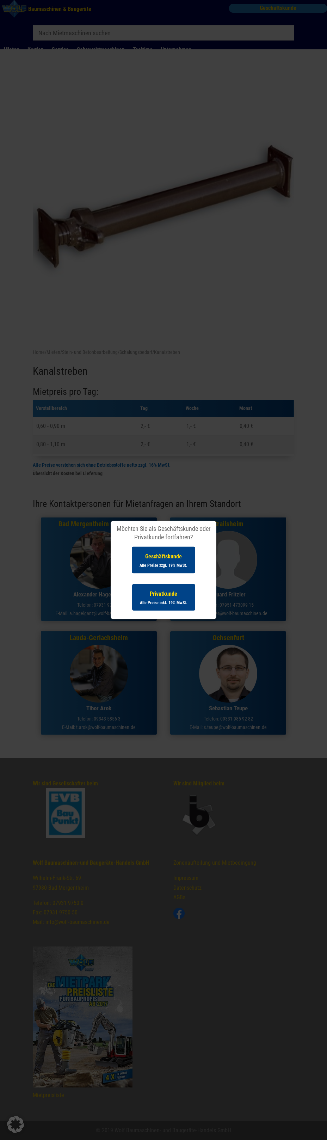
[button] (15, 1124)
